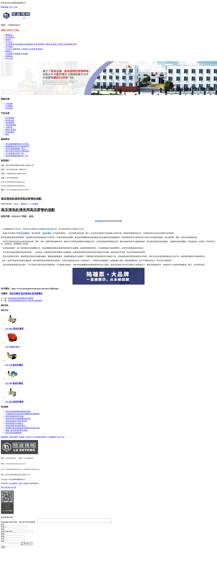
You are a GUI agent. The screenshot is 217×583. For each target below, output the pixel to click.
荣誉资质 (16, 49)
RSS (10, 7)
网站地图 (4, 7)
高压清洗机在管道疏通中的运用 (18, 419)
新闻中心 (9, 51)
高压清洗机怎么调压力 (14, 423)
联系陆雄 (9, 56)
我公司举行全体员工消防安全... (17, 151)
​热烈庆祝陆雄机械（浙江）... (16, 149)
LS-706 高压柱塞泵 (14, 383)
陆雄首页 (9, 35)
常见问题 (24, 54)
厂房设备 (24, 49)
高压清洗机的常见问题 (14, 416)
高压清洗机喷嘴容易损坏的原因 (18, 411)
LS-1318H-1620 (12, 347)
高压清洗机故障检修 (13, 433)
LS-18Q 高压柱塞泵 (14, 402)
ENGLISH (9, 58)
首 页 (16, 204)
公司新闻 (9, 54)
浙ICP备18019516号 (8, 487)
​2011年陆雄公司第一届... (15, 153)
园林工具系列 (58, 44)
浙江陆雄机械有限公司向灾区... (17, 144)
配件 (75, 44)
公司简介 (9, 49)
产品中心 (9, 42)
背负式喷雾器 (39, 44)
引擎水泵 (48, 44)
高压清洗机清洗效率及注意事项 (20, 298)
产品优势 (32, 49)
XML (16, 7)
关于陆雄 (9, 47)
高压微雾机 (28, 44)
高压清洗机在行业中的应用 (16, 421)
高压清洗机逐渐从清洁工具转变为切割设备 (25, 301)
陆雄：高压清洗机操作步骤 (16, 430)
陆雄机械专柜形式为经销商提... (17, 146)
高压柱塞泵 (14, 293)
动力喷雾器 (9, 37)
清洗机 (8, 40)
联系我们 (39, 49)
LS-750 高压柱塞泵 (14, 365)
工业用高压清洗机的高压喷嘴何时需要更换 (22, 414)
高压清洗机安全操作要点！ (16, 426)
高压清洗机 (19, 44)
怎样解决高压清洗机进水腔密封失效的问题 (22, 428)
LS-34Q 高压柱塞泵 (14, 328)
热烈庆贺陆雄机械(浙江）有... (17, 156)
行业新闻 (16, 54)
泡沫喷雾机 (68, 44)
